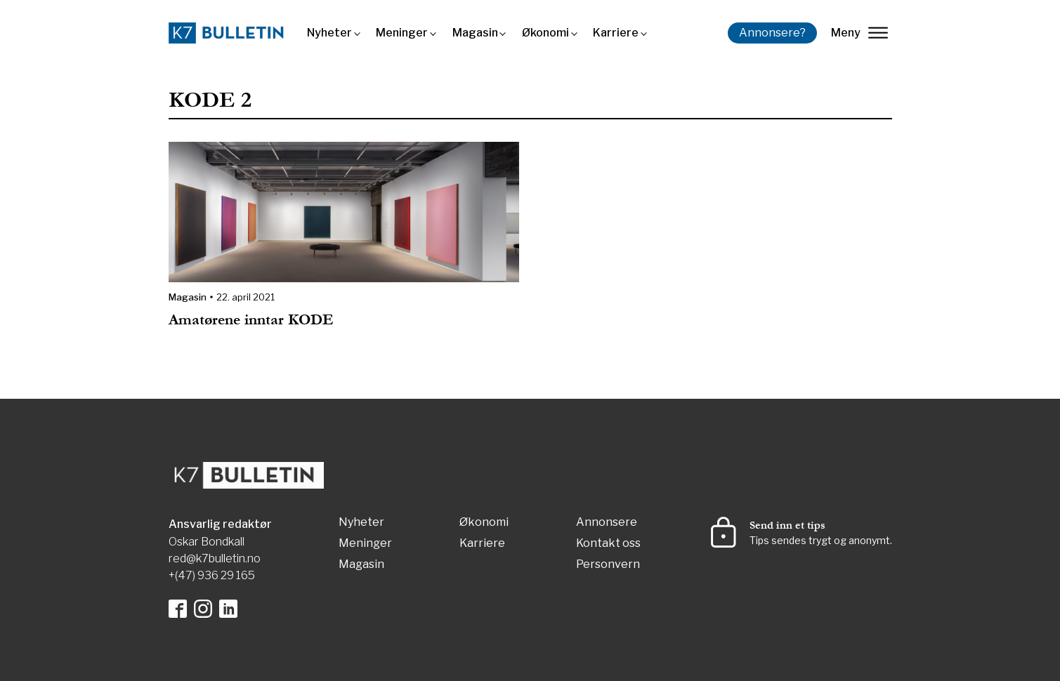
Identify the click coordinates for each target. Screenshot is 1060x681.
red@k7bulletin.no (215, 558)
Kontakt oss (608, 544)
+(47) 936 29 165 (212, 575)
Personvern (608, 565)
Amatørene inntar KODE (253, 320)
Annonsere (606, 523)
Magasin (475, 32)
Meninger (402, 32)
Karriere (616, 32)
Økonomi (545, 32)
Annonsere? (772, 32)
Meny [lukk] (859, 32)
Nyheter (329, 32)
